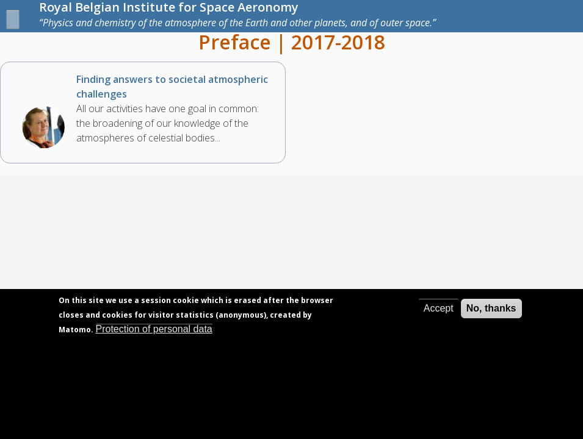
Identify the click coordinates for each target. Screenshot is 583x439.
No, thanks (491, 319)
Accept (439, 319)
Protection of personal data (154, 340)
